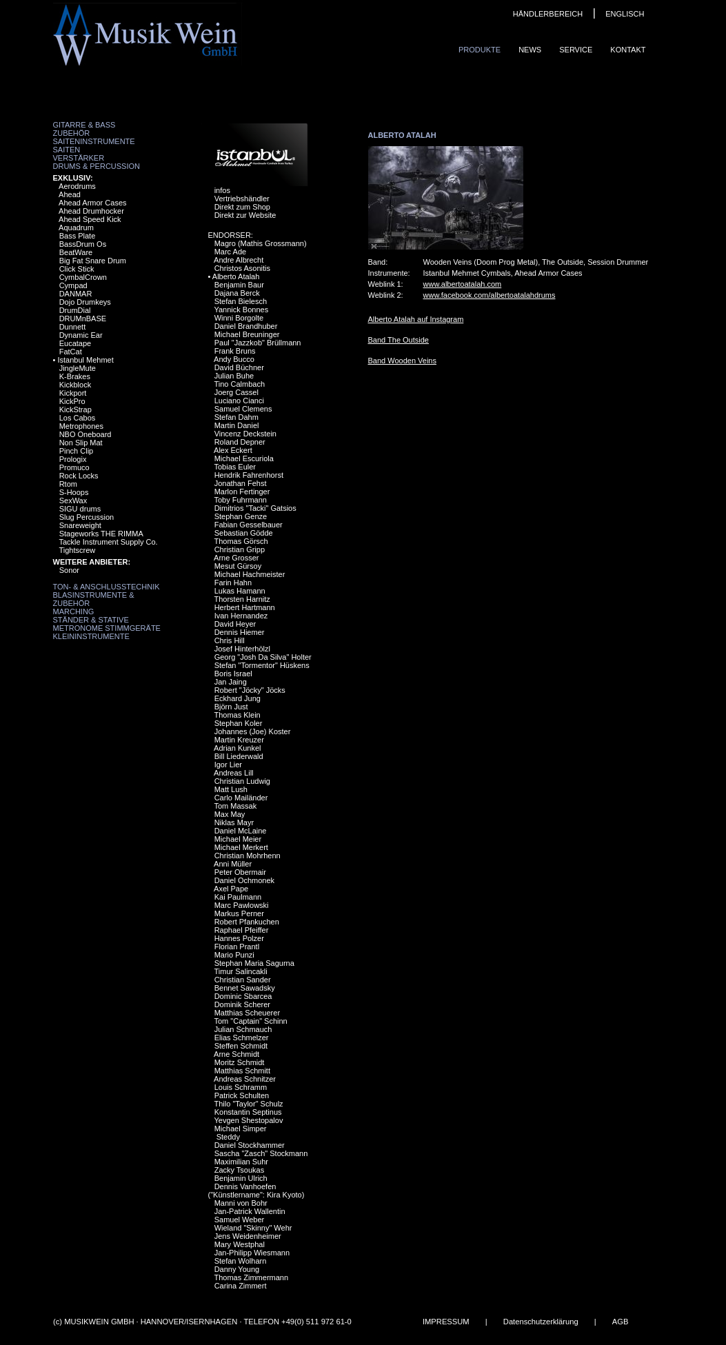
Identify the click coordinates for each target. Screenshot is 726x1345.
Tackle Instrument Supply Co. (108, 542)
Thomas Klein (237, 715)
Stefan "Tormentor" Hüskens (262, 665)
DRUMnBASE (82, 318)
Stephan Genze (240, 516)
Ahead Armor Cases (92, 203)
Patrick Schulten (241, 1095)
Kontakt (627, 49)
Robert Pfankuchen (246, 922)
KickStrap (75, 409)
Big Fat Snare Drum (92, 260)
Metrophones (81, 426)
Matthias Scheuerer (247, 1013)
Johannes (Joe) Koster (252, 731)
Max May (229, 814)
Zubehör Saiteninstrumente (94, 137)
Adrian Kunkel (237, 748)
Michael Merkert (241, 847)
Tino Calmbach (239, 384)
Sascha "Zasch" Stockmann (261, 1153)
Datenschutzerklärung (540, 1321)
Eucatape (75, 343)
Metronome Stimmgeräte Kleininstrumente (107, 632)
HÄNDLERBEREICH (548, 14)
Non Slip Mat (81, 442)
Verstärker (79, 158)
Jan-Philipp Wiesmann (252, 1252)
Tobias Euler (235, 467)
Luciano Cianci (239, 400)
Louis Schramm (240, 1087)
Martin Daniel (236, 425)
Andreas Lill (233, 773)
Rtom (68, 484)
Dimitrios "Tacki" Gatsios (255, 508)
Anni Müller (233, 864)
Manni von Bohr (241, 1203)
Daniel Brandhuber (246, 326)
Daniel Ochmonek (244, 880)
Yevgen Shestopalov (248, 1120)
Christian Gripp (239, 549)
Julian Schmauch (243, 1029)
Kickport (73, 393)
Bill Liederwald (238, 756)
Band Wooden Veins (402, 360)
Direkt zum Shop (242, 207)
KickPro (72, 401)
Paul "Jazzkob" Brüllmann (257, 342)
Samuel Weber (239, 1219)
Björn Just (231, 706)
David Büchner (239, 367)
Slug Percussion (86, 517)
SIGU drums (80, 509)
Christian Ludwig (242, 781)
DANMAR (75, 294)
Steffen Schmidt (241, 1046)
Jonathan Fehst (240, 483)
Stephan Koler (238, 723)
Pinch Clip (76, 451)
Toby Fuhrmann (240, 500)
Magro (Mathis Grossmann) (260, 243)
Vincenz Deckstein (245, 433)
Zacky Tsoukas (239, 1170)
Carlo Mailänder (241, 797)
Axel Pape (231, 888)
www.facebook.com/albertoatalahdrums (489, 295)
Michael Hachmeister (249, 574)
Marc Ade (230, 251)
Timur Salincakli (240, 971)
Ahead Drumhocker (91, 211)
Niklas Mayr (234, 822)
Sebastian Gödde (243, 533)
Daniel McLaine (240, 831)
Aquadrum (76, 227)
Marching (73, 611)
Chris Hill (229, 640)
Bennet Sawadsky (244, 988)
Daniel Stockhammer (249, 1145)
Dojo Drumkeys (85, 302)
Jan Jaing (230, 682)
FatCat (70, 351)
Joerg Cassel (236, 392)
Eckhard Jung (237, 698)
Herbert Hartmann (244, 607)
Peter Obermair (240, 872)
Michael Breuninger (247, 334)
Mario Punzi (234, 955)
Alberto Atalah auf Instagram (416, 319)
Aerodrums (77, 186)
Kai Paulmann (238, 897)
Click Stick (76, 269)
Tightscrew (77, 550)
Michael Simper (240, 1128)
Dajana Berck (237, 293)
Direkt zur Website (245, 215)
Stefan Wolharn (240, 1261)
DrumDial (75, 310)
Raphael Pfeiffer (241, 930)
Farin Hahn (233, 582)
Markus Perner (239, 913)
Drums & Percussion (97, 166)
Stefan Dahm (236, 417)
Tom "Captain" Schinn (250, 1021)
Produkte (479, 49)
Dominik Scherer (242, 1004)
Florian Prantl (236, 946)
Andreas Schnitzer (245, 1079)
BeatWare (76, 252)
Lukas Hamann (239, 591)
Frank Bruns (235, 351)
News (529, 49)
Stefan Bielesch (240, 301)
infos (222, 190)
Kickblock (75, 385)
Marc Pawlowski (241, 905)
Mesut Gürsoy (237, 566)
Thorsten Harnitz (242, 599)
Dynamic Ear (81, 335)
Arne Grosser (236, 558)
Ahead (70, 194)
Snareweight (80, 525)
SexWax (73, 500)
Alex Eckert (233, 450)
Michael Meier (237, 839)
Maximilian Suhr (241, 1161)
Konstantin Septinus (248, 1112)
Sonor (69, 570)
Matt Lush (231, 789)
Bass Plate (77, 236)
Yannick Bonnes (241, 309)
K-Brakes (74, 376)
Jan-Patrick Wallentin (249, 1211)
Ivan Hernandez (241, 615)
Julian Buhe (234, 376)
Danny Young (236, 1269)
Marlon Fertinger (242, 491)
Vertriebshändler (242, 198)
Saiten (67, 149)
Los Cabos (77, 418)
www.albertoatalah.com (462, 284)
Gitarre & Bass (84, 125)
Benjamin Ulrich (241, 1178)
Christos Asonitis (242, 268)
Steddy (227, 1137)
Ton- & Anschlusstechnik (106, 587)
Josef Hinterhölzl (242, 649)
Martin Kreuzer (239, 740)
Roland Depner (239, 442)
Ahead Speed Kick (90, 219)
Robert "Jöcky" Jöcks (249, 690)
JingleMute (77, 368)
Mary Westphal (239, 1244)
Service (575, 49)
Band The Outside (398, 340)
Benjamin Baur (239, 285)
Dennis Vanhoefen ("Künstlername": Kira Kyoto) (256, 1190)
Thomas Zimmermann (251, 1277)
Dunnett (72, 327)
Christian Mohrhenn (247, 855)
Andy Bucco (234, 359)
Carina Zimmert (240, 1286)
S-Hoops (74, 492)
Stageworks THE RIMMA (101, 533)
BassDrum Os (82, 244)
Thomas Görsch (241, 541)
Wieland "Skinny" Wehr (253, 1228)
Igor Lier (228, 764)
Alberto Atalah (236, 276)
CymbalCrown (83, 277)
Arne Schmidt (236, 1054)
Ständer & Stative (91, 620)
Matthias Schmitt (242, 1070)
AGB (620, 1321)
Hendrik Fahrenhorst (248, 475)
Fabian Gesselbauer (248, 524)
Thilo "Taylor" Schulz (248, 1104)
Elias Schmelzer (241, 1037)
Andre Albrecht (238, 260)
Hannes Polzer (239, 938)
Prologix (73, 459)
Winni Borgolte (239, 318)
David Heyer (235, 624)
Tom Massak (235, 806)
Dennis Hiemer (239, 632)
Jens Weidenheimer (247, 1236)
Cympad (73, 285)
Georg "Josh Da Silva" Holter (263, 657)
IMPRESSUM (445, 1321)
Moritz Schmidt (239, 1062)
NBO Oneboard (85, 434)
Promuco (74, 467)
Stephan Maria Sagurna (254, 963)
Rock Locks (79, 476)
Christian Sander (242, 979)
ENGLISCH (624, 14)
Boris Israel (233, 673)
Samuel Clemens (243, 409)
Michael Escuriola (244, 458)
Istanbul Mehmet (85, 360)
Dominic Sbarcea (243, 996)
